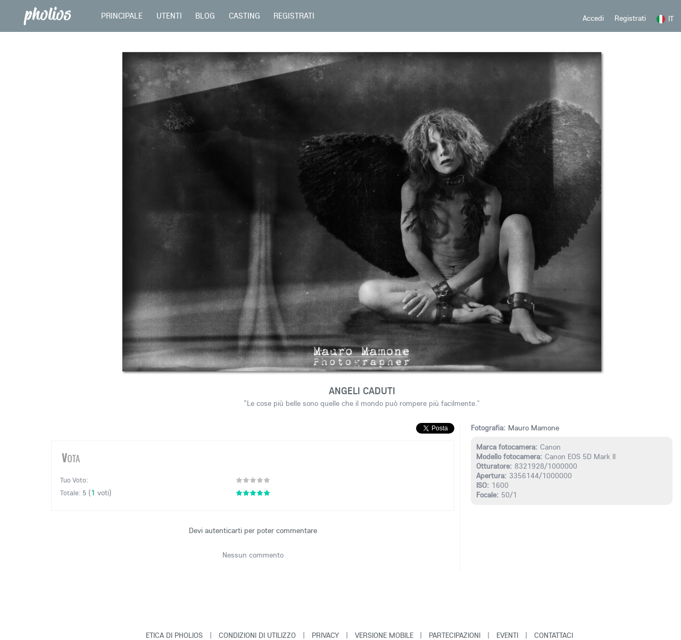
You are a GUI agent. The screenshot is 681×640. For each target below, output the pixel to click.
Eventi (507, 635)
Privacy (325, 635)
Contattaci (553, 635)
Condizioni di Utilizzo (257, 635)
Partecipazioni (454, 635)
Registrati (630, 18)
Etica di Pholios (174, 635)
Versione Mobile (384, 635)
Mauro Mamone (533, 428)
